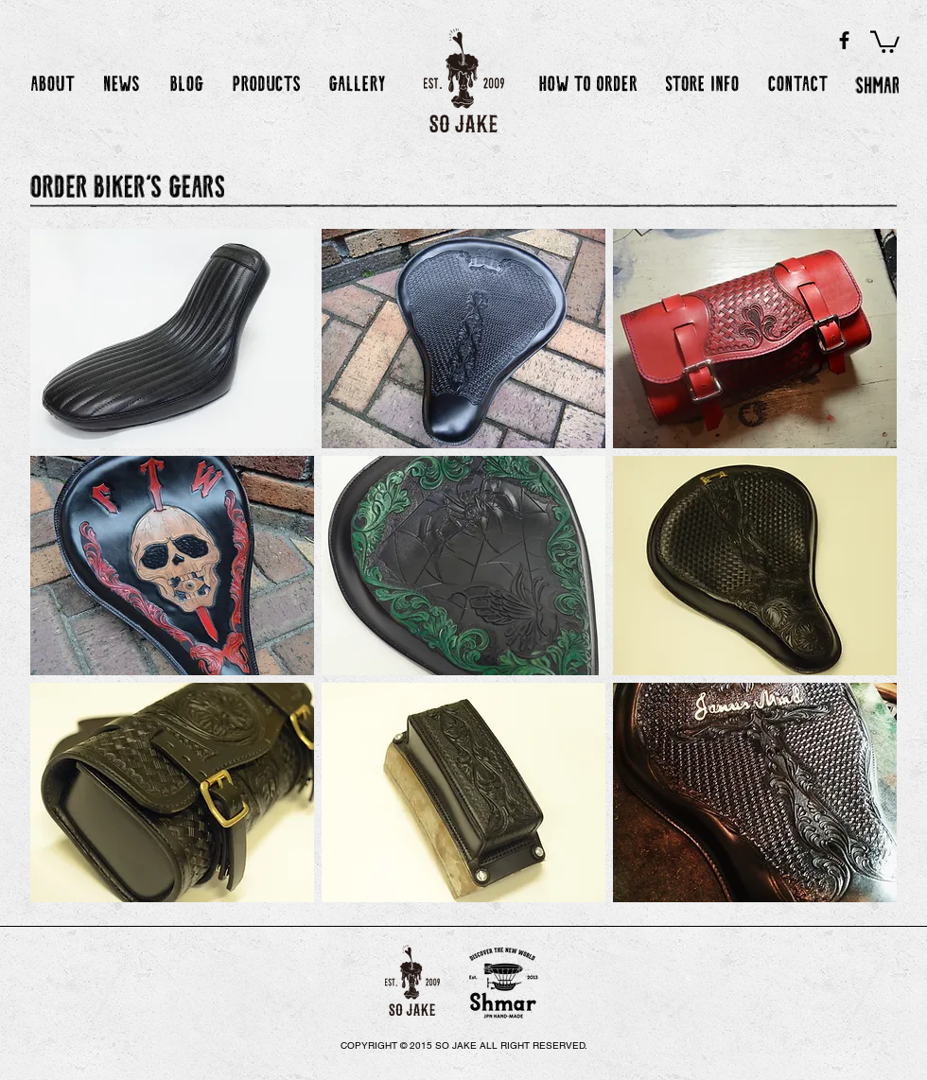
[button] (885, 40)
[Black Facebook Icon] (844, 40)
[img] (172, 338)
